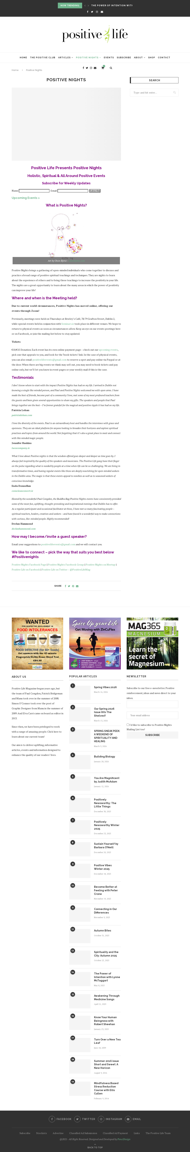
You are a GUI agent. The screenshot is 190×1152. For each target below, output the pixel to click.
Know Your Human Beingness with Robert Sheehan (105, 1021)
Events (109, 57)
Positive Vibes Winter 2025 (103, 867)
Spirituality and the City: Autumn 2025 (106, 954)
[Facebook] (87, 11)
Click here (53, 731)
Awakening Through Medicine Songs (107, 997)
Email (54, 190)
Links (137, 1133)
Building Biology (104, 756)
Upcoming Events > (26, 198)
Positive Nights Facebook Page (29, 564)
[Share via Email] (77, 586)
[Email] (102, 11)
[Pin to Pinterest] (73, 586)
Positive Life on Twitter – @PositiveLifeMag (66, 569)
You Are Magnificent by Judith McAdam (106, 780)
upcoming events (108, 349)
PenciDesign (123, 1139)
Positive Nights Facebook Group (66, 564)
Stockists (41, 1133)
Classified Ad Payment (115, 1133)
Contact (164, 57)
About (138, 57)
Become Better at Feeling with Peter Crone (106, 890)
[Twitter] (92, 11)
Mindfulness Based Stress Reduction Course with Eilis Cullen (106, 1088)
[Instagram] (97, 11)
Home (23, 57)
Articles (64, 57)
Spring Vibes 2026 (105, 687)
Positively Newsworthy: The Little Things (105, 803)
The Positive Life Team (158, 1133)
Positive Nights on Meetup (100, 564)
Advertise (58, 1133)
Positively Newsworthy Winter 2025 (106, 825)
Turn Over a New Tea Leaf (107, 1041)
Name (15, 190)
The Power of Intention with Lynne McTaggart (125, 5)
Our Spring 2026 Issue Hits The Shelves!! (104, 712)
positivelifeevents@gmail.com (49, 359)
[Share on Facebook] (65, 586)
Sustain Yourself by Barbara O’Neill (106, 845)
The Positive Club (42, 57)
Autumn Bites (102, 930)
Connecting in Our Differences (105, 911)
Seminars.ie (67, 323)
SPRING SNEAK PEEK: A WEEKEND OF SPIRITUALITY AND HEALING (107, 736)
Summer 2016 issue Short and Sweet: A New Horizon (106, 1064)
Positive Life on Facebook (26, 569)
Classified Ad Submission (83, 1133)
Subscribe (124, 57)
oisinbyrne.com (77, 260)
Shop (151, 57)
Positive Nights (87, 57)
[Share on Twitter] (69, 586)
